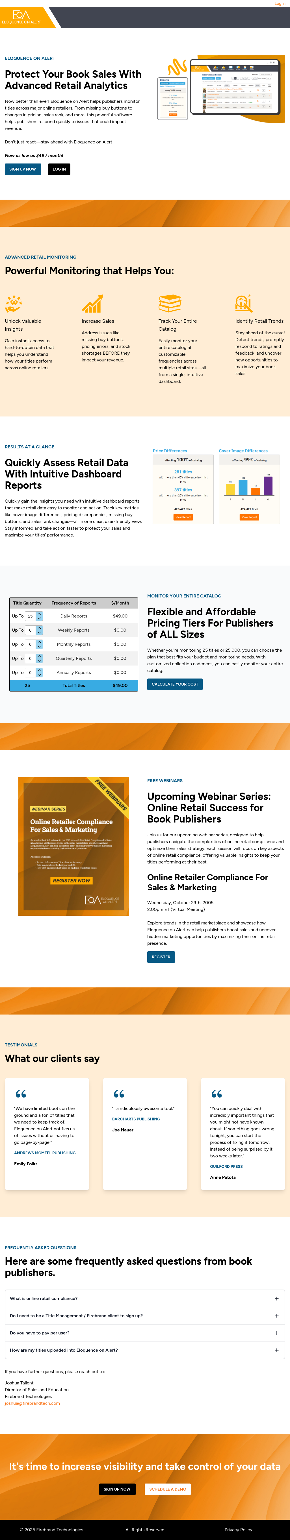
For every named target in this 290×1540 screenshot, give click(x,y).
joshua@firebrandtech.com (32, 1403)
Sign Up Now (23, 169)
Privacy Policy (238, 1529)
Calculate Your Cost (175, 684)
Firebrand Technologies (59, 1529)
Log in (280, 3)
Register (161, 957)
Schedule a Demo (167, 1489)
